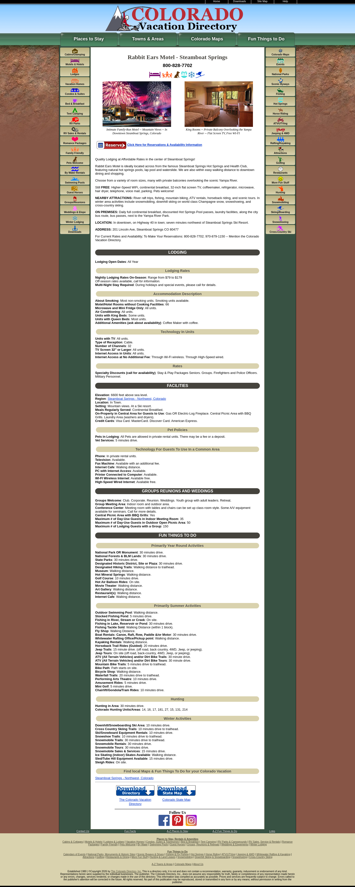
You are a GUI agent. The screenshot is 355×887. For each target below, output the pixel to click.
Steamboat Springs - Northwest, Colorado (137, 399)
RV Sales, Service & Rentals (264, 841)
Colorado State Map (176, 800)
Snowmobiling (185, 857)
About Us (198, 864)
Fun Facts (130, 831)
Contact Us (82, 831)
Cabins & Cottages (72, 841)
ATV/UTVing (228, 854)
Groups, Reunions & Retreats (203, 844)
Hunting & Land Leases (162, 857)
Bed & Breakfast (190, 841)
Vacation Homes (135, 841)
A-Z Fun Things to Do (225, 831)
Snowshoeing (239, 857)
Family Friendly (109, 844)
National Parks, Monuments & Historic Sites (111, 854)
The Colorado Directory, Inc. (126, 871)
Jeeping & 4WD (245, 854)
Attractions (88, 857)
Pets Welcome (128, 844)
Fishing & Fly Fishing (177, 854)
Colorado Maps (207, 38)
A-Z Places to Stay (177, 831)
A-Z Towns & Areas (162, 864)
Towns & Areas (148, 38)
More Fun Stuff (139, 857)
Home (216, 1)
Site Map (262, 1)
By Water (143, 844)
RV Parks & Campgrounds (232, 841)
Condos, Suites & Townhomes (162, 841)
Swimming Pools (159, 844)
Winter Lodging (258, 844)
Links (272, 831)
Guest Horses (177, 844)
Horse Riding (213, 854)
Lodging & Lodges (114, 841)
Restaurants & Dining (118, 857)
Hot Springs (197, 854)
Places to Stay (89, 38)
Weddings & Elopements (234, 844)
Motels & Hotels (93, 841)
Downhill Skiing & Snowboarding (212, 857)
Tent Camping (208, 841)
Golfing (100, 857)
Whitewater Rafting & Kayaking (273, 854)
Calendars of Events (74, 854)
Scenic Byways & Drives (150, 854)
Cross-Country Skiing (260, 857)
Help (285, 1)
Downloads (239, 1)
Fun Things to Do (266, 38)
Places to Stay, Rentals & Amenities (177, 839)
